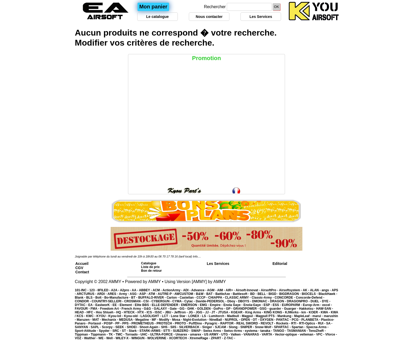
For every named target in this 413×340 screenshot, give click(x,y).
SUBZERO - (182, 331)
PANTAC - (284, 320)
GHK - (192, 308)
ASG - (134, 294)
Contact (82, 272)
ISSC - (160, 312)
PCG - (296, 320)
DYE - (326, 301)
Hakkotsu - (307, 308)
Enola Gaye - (233, 305)
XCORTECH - (179, 338)
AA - (135, 290)
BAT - (210, 294)
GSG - (264, 308)
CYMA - (178, 301)
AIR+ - (231, 290)
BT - (134, 297)
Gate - (174, 308)
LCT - (166, 316)
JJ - (208, 312)
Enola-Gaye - (253, 305)
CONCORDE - (285, 297)
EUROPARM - (292, 305)
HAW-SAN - (324, 308)
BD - (254, 294)
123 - (93, 290)
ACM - (158, 290)
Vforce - (331, 334)
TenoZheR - (317, 331)
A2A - (115, 290)
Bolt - (99, 297)
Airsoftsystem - (291, 290)
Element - (127, 305)
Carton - (173, 297)
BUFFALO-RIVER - (152, 297)
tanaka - (266, 331)
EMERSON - (190, 305)
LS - (205, 316)
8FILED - (104, 290)
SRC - (117, 331)
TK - (112, 334)
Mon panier (153, 6)
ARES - (113, 294)
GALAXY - (162, 308)
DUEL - (316, 301)
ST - (125, 331)
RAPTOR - (228, 323)
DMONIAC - (261, 301)
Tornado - (133, 334)
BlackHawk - (327, 294)
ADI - (187, 290)
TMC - (120, 334)
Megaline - (143, 320)
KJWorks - (293, 312)
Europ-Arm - (312, 305)
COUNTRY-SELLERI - (108, 301)
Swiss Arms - (213, 331)
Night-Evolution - (196, 320)
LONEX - (195, 316)
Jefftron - (181, 312)
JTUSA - (224, 312)
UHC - (145, 334)
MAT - (97, 320)
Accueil (81, 263)
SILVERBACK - (190, 327)
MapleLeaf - (303, 316)
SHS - (165, 327)
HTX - (142, 312)
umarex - (197, 334)
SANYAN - (83, 327)
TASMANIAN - (298, 331)
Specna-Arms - (317, 327)
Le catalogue (157, 16)
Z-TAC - (229, 338)
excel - (327, 305)
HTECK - (130, 312)
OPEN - (247, 320)
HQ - (120, 312)
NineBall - (217, 320)
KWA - (326, 312)
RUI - (322, 323)
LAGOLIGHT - (151, 316)
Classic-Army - (263, 297)
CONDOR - (83, 301)
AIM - (221, 290)
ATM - (153, 294)
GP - (229, 308)
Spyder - (105, 331)
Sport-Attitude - (87, 331)
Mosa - (177, 320)
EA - (91, 305)
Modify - (165, 320)
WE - (102, 338)
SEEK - (121, 327)
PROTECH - (165, 323)
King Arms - (254, 312)
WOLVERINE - (158, 338)
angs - (327, 290)
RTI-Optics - (308, 323)
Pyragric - (212, 323)
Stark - (134, 331)
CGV (79, 268)
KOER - (315, 312)
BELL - (263, 294)
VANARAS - (253, 334)
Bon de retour (151, 271)
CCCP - (202, 297)
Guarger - (291, 308)
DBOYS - (245, 301)
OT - (256, 320)
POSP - (109, 323)
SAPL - (96, 327)
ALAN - (316, 290)
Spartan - (299, 327)
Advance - (199, 290)
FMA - (95, 308)
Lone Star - (179, 316)
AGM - (212, 290)
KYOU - (102, 316)
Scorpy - (108, 327)
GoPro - (219, 308)
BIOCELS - (310, 294)
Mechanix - (110, 320)
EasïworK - (103, 305)
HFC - (91, 312)
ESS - (277, 305)
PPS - (126, 323)
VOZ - (79, 338)
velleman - (308, 334)
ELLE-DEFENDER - (166, 305)
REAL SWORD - (248, 323)
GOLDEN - (205, 308)
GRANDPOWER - (246, 308)
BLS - (90, 297)
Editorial (280, 263)
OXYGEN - (268, 320)
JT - (215, 312)
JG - (192, 312)
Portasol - (96, 323)
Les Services (260, 16)
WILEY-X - (123, 338)
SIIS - (174, 327)
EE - (116, 305)
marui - (318, 316)
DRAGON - (278, 301)
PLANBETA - (311, 320)
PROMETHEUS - (143, 323)
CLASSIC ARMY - (238, 297)
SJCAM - (222, 327)
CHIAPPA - (216, 297)
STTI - (168, 331)
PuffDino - (197, 323)
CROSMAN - (134, 301)
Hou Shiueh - (106, 312)
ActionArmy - (173, 290)
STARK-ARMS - (151, 331)
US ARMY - (212, 334)
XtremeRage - (200, 338)
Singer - (208, 327)
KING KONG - (274, 312)
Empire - (216, 305)
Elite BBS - (143, 305)
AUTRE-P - (166, 294)
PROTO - (182, 323)
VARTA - (268, 334)
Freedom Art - (111, 308)
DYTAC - (81, 305)
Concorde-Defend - (310, 297)
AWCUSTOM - (185, 294)
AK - (306, 290)
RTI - (295, 323)
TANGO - (280, 331)
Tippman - (83, 334)
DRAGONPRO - (299, 301)
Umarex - (182, 334)
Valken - (237, 334)
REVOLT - (268, 323)
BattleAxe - (224, 294)
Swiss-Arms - (234, 331)
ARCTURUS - (87, 294)
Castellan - (188, 297)
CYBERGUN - (161, 301)
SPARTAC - (283, 327)
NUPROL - (233, 320)
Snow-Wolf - (264, 327)
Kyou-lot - (116, 316)
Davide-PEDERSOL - (211, 301)
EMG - (205, 305)
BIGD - (273, 294)
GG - (183, 308)
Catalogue (148, 263)
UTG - (226, 334)
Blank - (80, 297)
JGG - (200, 312)
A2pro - (126, 290)
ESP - (268, 305)
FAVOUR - (83, 308)
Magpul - (249, 316)
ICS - (151, 312)
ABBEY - (146, 290)
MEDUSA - (127, 320)
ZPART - (217, 338)
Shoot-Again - (150, 327)
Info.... (197, 256)
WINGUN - (139, 338)
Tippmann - (100, 334)
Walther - (91, 338)
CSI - (147, 301)
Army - (124, 294)
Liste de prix (150, 267)
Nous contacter (209, 16)
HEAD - (81, 312)
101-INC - (82, 290)
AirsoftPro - (270, 290)
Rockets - (283, 323)
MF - (155, 320)
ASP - (144, 294)
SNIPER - (247, 327)
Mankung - (285, 316)
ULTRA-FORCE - (162, 334)
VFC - (320, 334)
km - (305, 312)
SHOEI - (133, 327)
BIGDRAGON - (290, 294)
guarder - (276, 308)
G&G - (149, 308)
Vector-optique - (287, 334)
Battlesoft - (241, 294)
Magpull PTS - (267, 316)
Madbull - (234, 316)
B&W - (201, 294)
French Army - (133, 308)
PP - (118, 323)
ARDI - (102, 294)
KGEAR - (238, 312)
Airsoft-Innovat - (248, 290)
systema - (252, 331)
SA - (329, 323)
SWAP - (197, 331)
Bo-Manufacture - (117, 297)
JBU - (169, 312)
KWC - (91, 316)
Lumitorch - (218, 316)
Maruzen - (84, 320)
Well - (111, 338)
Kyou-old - (132, 316)
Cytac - (190, 301)
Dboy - (232, 301)
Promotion (206, 58)
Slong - (234, 327)
